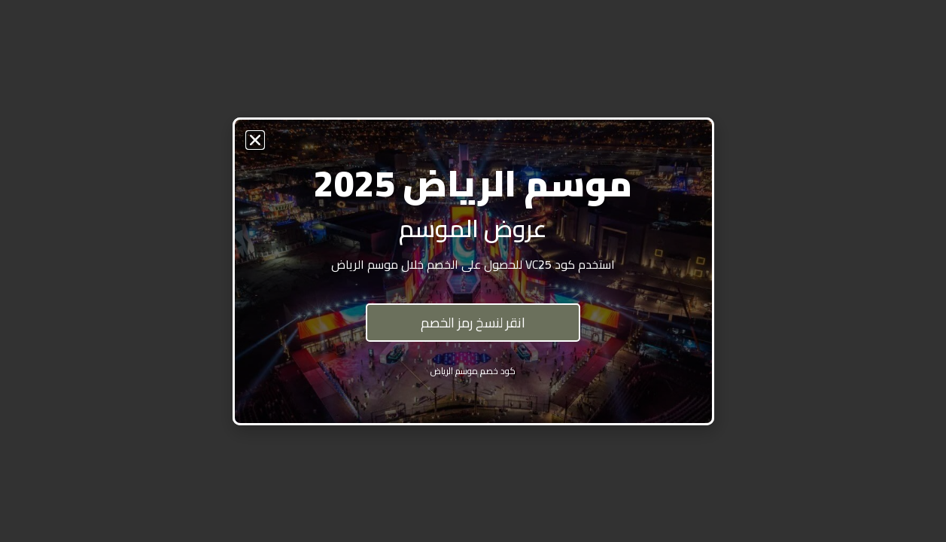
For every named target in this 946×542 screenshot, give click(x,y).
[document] (473, 271)
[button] (255, 140)
